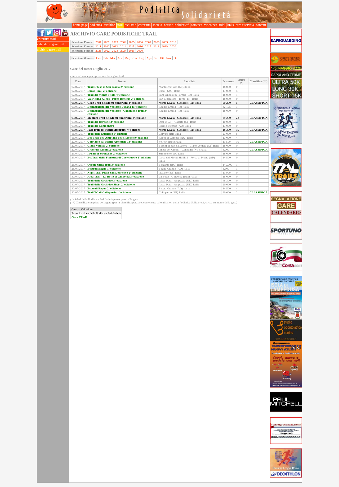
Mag (127, 58)
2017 (148, 46)
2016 (140, 46)
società (157, 25)
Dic (176, 58)
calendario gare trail (53, 44)
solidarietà (182, 25)
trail (120, 25)
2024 (123, 50)
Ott (162, 58)
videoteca (210, 25)
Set (156, 58)
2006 (140, 42)
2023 (115, 50)
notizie (168, 25)
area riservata (245, 25)
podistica (96, 25)
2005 (132, 42)
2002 (107, 42)
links (230, 25)
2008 (156, 42)
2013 (115, 46)
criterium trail (53, 39)
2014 (123, 46)
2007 (148, 42)
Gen (98, 58)
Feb (106, 58)
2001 (98, 42)
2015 (131, 46)
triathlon (109, 25)
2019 (165, 46)
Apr (120, 58)
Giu (134, 58)
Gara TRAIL (80, 217)
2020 (173, 46)
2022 (107, 50)
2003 (115, 42)
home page (80, 25)
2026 (140, 50)
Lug (141, 58)
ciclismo (130, 25)
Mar (112, 58)
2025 (132, 50)
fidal (222, 25)
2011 (98, 46)
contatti (261, 25)
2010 (173, 42)
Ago (148, 58)
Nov (168, 58)
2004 (123, 42)
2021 (98, 50)
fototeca (196, 25)
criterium (144, 25)
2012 (106, 46)
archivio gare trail (53, 49)
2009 (165, 42)
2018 (156, 46)
